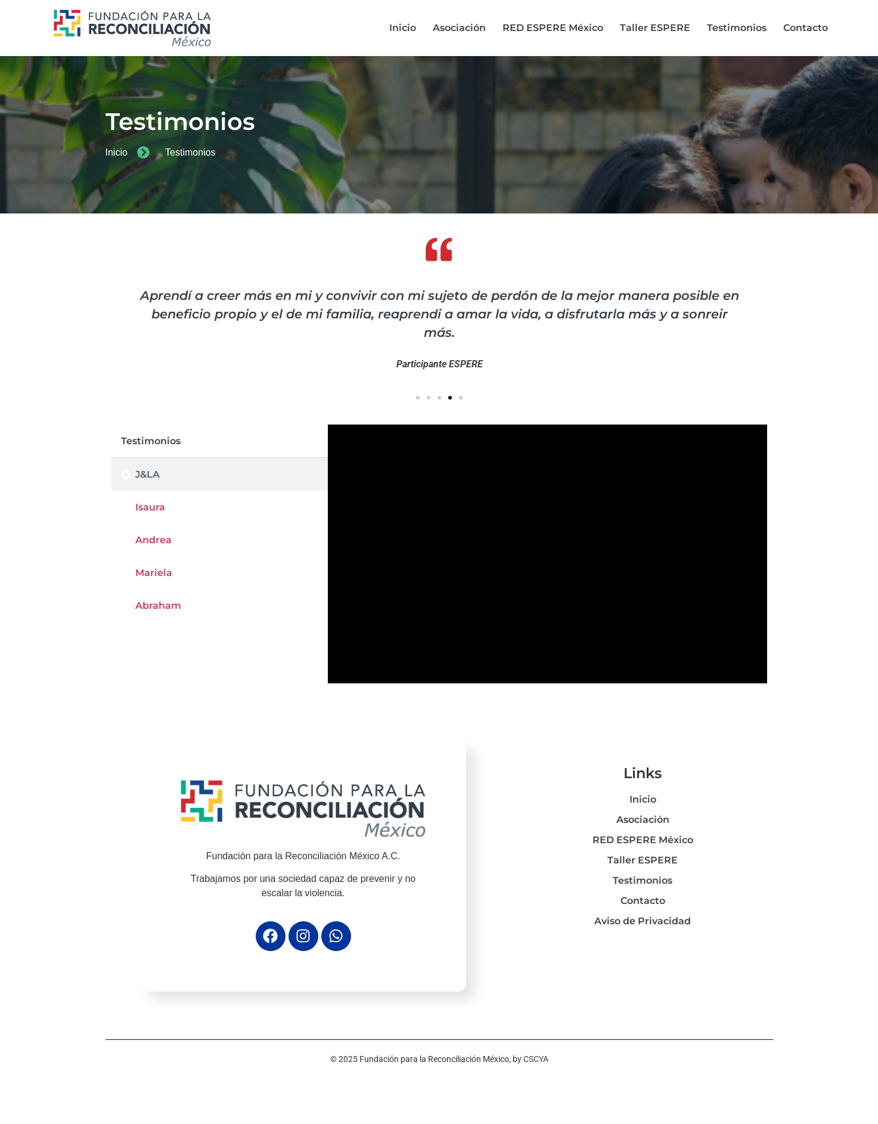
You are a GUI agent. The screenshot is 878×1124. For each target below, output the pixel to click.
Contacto (805, 27)
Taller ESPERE (655, 27)
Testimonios (737, 27)
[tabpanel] (547, 554)
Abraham (158, 605)
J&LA (147, 474)
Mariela (153, 572)
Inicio (402, 27)
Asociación (459, 27)
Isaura (150, 507)
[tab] (219, 474)
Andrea (153, 540)
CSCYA (535, 1059)
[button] (418, 398)
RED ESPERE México (552, 27)
